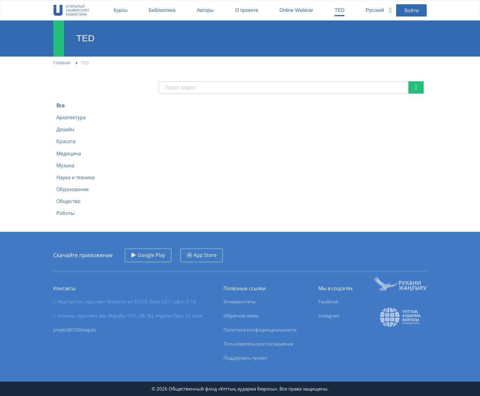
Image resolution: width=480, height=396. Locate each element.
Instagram (328, 316)
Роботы (65, 213)
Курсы (121, 10)
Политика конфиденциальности (260, 330)
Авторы (205, 10)
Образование (72, 189)
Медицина (68, 154)
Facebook (328, 301)
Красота (66, 141)
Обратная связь (241, 316)
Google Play (151, 255)
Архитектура (71, 117)
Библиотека (162, 10)
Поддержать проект (245, 358)
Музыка (65, 165)
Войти (411, 10)
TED (339, 10)
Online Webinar (296, 10)
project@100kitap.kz (74, 330)
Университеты (239, 301)
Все (60, 106)
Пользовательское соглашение (258, 344)
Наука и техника (75, 177)
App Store (204, 255)
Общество (68, 201)
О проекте (246, 10)
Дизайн (65, 129)
